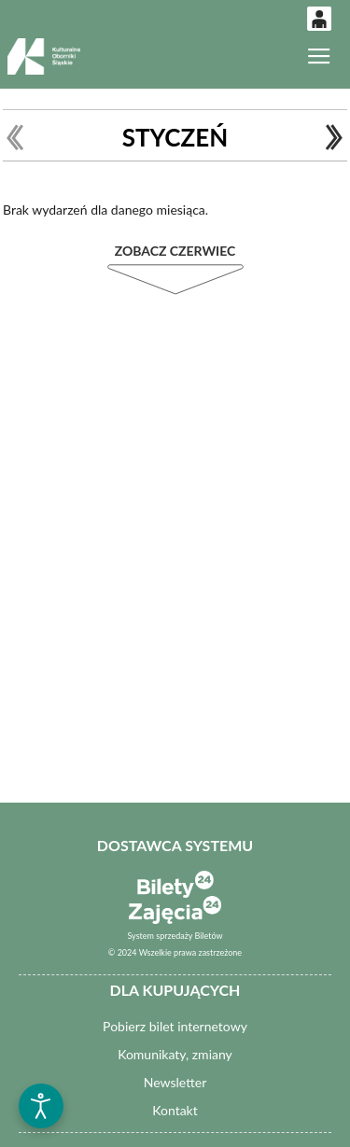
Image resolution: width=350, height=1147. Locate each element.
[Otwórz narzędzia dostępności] (41, 1106)
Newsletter (175, 1082)
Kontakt (175, 1110)
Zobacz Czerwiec (175, 251)
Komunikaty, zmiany (175, 1054)
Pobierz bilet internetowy (175, 1026)
